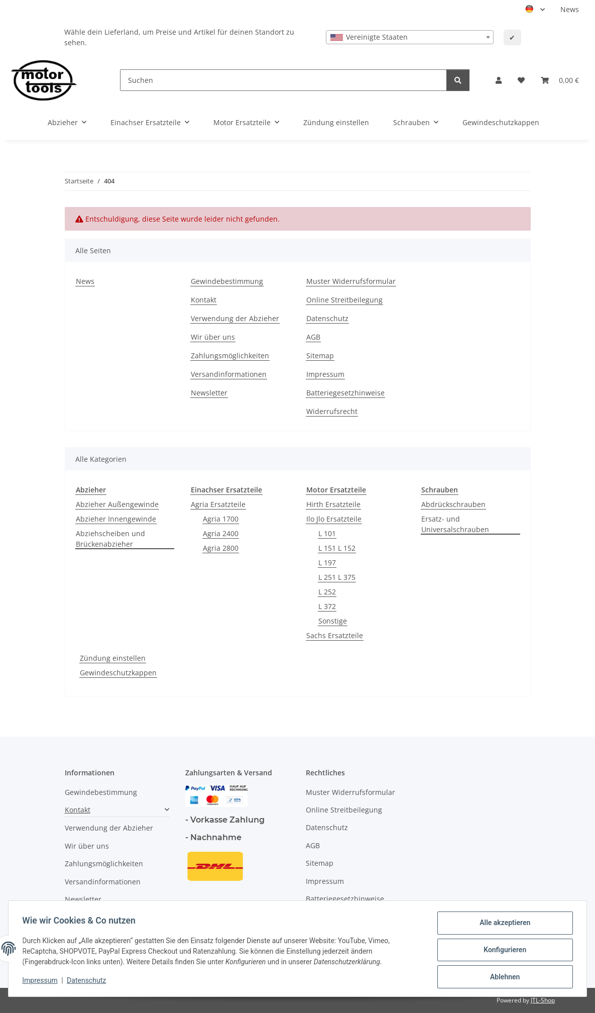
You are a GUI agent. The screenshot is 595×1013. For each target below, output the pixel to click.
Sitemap (320, 355)
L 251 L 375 (336, 577)
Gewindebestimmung (227, 281)
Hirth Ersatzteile (333, 504)
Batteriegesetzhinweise (345, 392)
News (569, 9)
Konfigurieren (502, 951)
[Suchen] (283, 80)
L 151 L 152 (336, 548)
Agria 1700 (221, 519)
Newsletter (209, 392)
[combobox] (410, 37)
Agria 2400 (221, 533)
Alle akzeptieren (502, 925)
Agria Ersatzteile (218, 504)
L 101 (327, 533)
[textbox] (409, 37)
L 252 (327, 591)
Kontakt (203, 300)
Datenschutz (88, 982)
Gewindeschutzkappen (118, 672)
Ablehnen (502, 977)
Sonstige (332, 621)
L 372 (327, 606)
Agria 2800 (221, 548)
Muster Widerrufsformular (351, 281)
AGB (313, 337)
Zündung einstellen (113, 658)
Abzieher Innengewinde (116, 519)
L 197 (327, 562)
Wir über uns (213, 337)
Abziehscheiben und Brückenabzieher (110, 539)
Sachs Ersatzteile (334, 635)
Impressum (42, 982)
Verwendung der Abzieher (235, 318)
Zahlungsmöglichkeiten (230, 355)
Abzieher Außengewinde (117, 504)
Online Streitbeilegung (344, 300)
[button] (499, 80)
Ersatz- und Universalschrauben (455, 524)
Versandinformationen (229, 374)
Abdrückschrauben (453, 504)
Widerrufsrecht (332, 411)
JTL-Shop (543, 1000)
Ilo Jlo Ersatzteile (334, 519)
